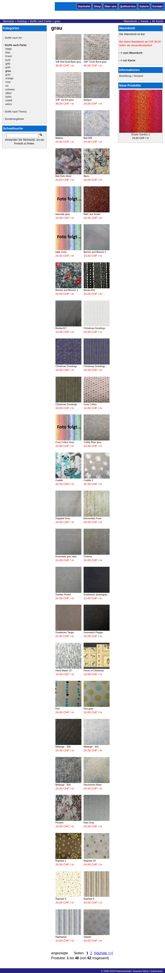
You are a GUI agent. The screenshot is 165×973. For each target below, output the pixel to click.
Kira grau (88, 708)
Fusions (88, 556)
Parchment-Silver (93, 784)
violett (8, 100)
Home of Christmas (94, 670)
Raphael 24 (90, 860)
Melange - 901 (91, 746)
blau (7, 52)
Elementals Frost (92, 518)
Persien (59, 822)
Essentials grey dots (65, 556)
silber (8, 93)
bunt (7, 60)
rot (6, 85)
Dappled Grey (62, 518)
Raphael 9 (89, 898)
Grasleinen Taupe (64, 632)
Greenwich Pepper (93, 632)
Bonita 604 (89, 290)
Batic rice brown (92, 214)
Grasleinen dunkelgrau (95, 594)
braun (8, 56)
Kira (57, 708)
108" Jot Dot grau (64, 100)
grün (8, 74)
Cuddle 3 (88, 480)
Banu (86, 176)
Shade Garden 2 (140, 134)
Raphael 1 (60, 860)
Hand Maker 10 (63, 670)
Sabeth (87, 937)
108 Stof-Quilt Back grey (68, 61)
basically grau (62, 214)
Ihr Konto (157, 21)
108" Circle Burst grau (95, 61)
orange (9, 78)
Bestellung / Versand (131, 75)
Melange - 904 (62, 784)
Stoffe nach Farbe (41, 21)
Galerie (144, 6)
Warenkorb (130, 21)
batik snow (61, 252)
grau (57, 21)
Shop (97, 6)
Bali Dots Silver (63, 176)
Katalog (21, 21)
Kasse (144, 21)
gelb (7, 63)
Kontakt (157, 6)
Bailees (59, 138)
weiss (8, 104)
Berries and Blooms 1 (95, 252)
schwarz (10, 89)
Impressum (156, 971)
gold (7, 67)
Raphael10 (61, 937)
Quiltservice (128, 6)
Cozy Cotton (90, 404)
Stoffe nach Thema (15, 111)
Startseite (84, 6)
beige (8, 48)
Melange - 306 (62, 746)
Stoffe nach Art (13, 37)
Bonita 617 (61, 328)
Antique (88, 100)
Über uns (110, 6)
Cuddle (59, 480)
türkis (8, 96)
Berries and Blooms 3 (66, 290)
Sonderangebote (14, 118)
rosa (7, 81)
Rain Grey (89, 822)
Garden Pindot (63, 594)
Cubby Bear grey (92, 442)
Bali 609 (88, 138)
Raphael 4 (60, 898)
